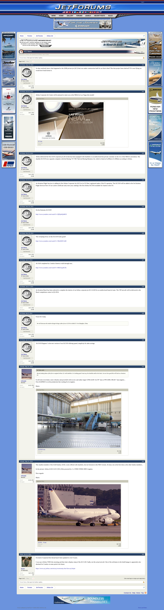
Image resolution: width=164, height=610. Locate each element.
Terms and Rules (142, 607)
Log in (142, 2)
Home (61, 16)
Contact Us (127, 593)
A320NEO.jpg (41, 449)
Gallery (70, 16)
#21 (143, 65)
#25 (143, 206)
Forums (79, 16)
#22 (143, 91)
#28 (143, 286)
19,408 (32, 87)
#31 (143, 366)
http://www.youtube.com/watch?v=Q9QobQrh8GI (51, 214)
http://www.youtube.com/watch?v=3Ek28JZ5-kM (51, 241)
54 (33, 387)
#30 (143, 340)
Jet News (39, 54)
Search (88, 16)
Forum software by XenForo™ (31, 607)
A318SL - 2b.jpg (42, 542)
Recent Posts (99, 16)
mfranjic (22, 366)
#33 (143, 554)
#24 (143, 180)
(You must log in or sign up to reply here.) (134, 578)
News (53, 16)
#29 (143, 313)
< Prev (27, 61)
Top (142, 593)
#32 (143, 461)
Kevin (21, 554)
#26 (143, 233)
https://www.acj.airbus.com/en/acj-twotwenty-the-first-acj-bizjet (55, 568)
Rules (110, 16)
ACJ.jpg (40, 141)
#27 (143, 260)
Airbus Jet (28, 54)
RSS (145, 592)
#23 (143, 153)
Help (133, 593)
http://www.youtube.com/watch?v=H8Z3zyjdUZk (51, 268)
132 (33, 574)
